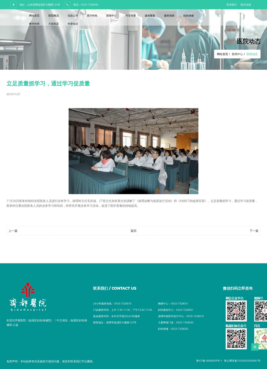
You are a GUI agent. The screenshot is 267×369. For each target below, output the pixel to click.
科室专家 (131, 15)
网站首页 (34, 15)
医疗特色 (92, 15)
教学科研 (34, 23)
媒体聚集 (150, 15)
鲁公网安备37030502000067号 (242, 360)
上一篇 (13, 231)
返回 (133, 231)
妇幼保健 (188, 15)
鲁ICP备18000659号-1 (209, 360)
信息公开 (73, 15)
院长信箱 (246, 4)
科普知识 (73, 23)
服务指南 (169, 15)
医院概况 (53, 15)
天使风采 (53, 23)
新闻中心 (111, 15)
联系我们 (232, 4)
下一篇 (254, 231)
